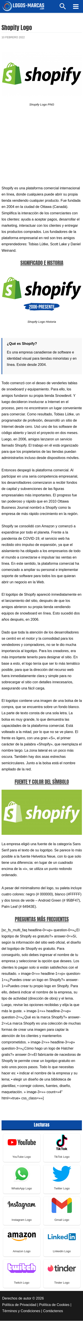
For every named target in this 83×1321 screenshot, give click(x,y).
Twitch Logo (21, 1283)
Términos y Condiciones (21, 1311)
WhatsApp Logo (21, 1188)
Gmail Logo (61, 1220)
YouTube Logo (21, 1157)
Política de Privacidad (19, 1305)
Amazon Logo (22, 1252)
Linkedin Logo (62, 1252)
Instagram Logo (22, 1220)
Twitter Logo (62, 1188)
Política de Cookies (54, 1305)
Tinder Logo (61, 1283)
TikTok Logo (61, 1157)
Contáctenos (53, 1311)
